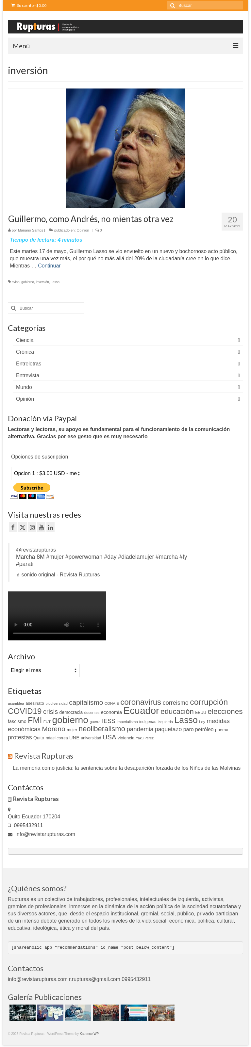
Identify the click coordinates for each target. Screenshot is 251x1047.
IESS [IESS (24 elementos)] (108, 721)
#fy (183, 557)
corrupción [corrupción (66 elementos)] (209, 702)
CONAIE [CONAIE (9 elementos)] (112, 703)
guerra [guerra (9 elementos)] (95, 722)
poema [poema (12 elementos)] (221, 729)
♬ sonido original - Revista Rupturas (58, 574)
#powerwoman (84, 557)
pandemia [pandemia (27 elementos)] (139, 729)
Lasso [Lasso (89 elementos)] (185, 720)
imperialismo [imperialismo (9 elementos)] (127, 722)
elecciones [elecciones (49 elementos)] (225, 711)
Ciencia (24, 340)
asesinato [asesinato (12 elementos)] (34, 703)
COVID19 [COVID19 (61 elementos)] (25, 711)
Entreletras (28, 363)
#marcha (167, 557)
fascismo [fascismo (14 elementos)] (17, 721)
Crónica (25, 352)
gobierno (27, 282)
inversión (42, 282)
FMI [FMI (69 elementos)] (35, 720)
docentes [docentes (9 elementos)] (92, 713)
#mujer (55, 557)
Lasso (55, 282)
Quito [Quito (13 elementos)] (38, 737)
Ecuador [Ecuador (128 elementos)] (141, 710)
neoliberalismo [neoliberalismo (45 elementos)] (102, 729)
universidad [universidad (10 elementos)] (91, 738)
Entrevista (27, 375)
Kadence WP (89, 1034)
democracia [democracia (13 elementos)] (71, 712)
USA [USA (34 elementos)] (109, 737)
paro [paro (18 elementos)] (188, 729)
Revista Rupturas (43, 755)
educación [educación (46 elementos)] (176, 711)
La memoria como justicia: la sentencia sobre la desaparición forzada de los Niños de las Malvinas (127, 768)
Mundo (24, 387)
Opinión (83, 230)
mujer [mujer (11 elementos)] (72, 729)
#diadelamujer (136, 557)
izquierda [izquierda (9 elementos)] (165, 722)
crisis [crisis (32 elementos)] (50, 711)
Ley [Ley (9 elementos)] (202, 722)
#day (110, 557)
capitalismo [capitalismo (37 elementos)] (86, 702)
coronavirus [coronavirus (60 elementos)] (140, 702)
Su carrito (28, 5)
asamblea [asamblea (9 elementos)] (16, 703)
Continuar (49, 265)
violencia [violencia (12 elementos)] (126, 737)
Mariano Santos (30, 230)
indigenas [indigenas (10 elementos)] (147, 721)
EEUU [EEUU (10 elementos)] (200, 712)
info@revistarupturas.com (41, 834)
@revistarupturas (36, 550)
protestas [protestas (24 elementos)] (20, 737)
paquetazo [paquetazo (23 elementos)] (168, 729)
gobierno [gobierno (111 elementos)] (70, 720)
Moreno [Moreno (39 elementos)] (53, 729)
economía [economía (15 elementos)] (111, 712)
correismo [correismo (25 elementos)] (176, 703)
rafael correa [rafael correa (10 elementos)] (57, 738)
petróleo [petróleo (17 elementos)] (204, 729)
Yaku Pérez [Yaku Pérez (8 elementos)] (145, 738)
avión (16, 282)
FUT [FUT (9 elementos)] (47, 722)
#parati (25, 564)
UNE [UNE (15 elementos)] (74, 737)
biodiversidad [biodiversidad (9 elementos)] (56, 703)
